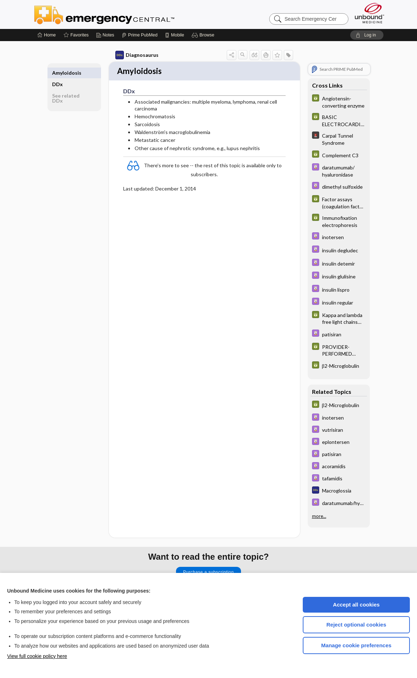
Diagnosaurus (137, 55)
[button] (204, 35)
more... (319, 516)
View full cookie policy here (37, 656)
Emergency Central (123, 14)
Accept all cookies (356, 605)
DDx (57, 73)
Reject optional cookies (356, 625)
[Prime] (139, 35)
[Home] (46, 35)
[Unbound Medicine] (369, 13)
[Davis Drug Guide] (339, 170)
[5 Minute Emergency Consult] (339, 138)
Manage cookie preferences (356, 645)
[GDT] (339, 101)
